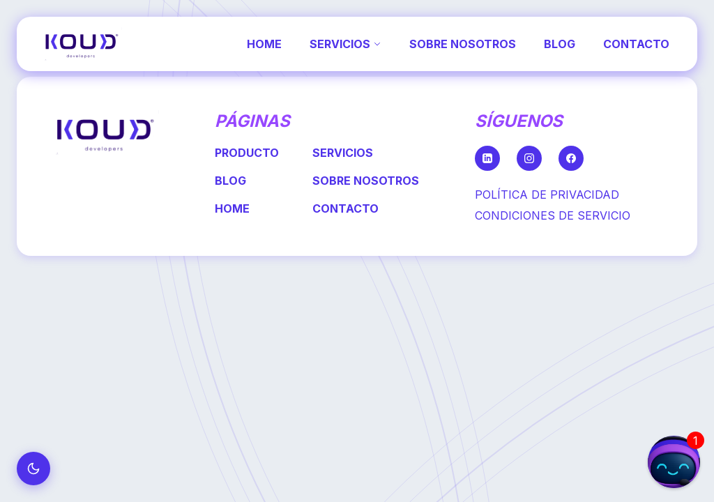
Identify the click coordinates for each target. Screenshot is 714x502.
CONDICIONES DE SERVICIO (552, 215)
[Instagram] (529, 158)
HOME (264, 44)
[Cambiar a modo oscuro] (33, 468)
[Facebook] (571, 158)
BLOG (559, 44)
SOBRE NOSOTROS (462, 44)
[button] (674, 462)
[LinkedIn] (487, 158)
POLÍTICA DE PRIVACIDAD (547, 194)
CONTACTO (636, 44)
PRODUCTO (247, 153)
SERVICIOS (345, 44)
